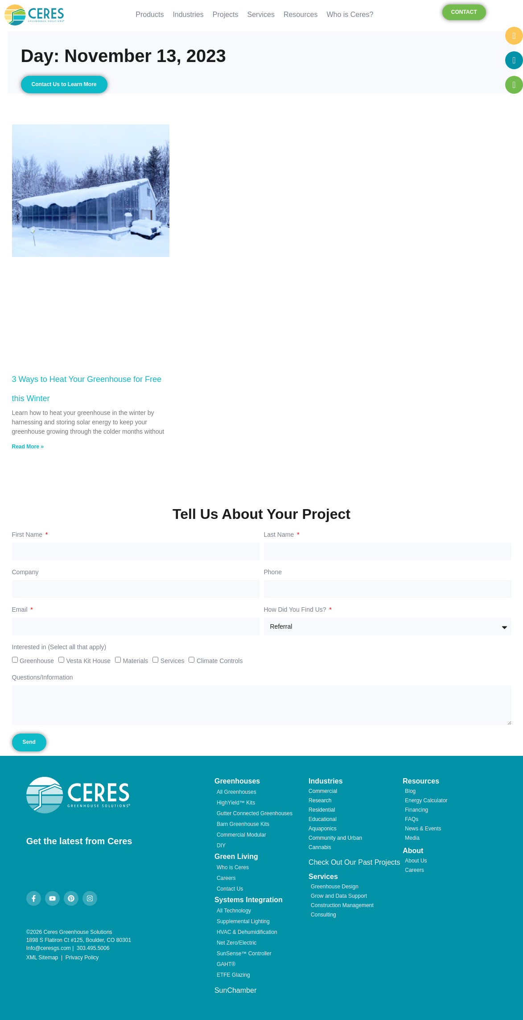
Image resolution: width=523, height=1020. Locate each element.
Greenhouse (37, 660)
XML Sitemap (42, 957)
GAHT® (226, 964)
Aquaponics (323, 828)
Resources (300, 14)
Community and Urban (335, 838)
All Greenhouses (236, 792)
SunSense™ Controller (244, 953)
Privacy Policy (82, 957)
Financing (416, 810)
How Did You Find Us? (296, 609)
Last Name (280, 534)
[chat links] (514, 109)
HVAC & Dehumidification (247, 932)
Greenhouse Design (334, 886)
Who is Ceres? (349, 14)
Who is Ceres (233, 867)
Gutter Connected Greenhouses (254, 813)
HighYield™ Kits (236, 803)
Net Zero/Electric (236, 943)
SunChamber (235, 990)
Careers (226, 878)
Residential (322, 810)
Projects (226, 14)
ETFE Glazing (233, 975)
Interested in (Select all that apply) (59, 647)
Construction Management (342, 905)
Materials (135, 660)
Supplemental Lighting (243, 921)
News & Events (423, 828)
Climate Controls (220, 660)
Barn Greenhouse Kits (243, 824)
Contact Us (230, 889)
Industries (188, 14)
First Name (28, 534)
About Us (416, 861)
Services (261, 14)
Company (25, 572)
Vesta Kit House (88, 660)
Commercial (323, 791)
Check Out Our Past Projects (354, 862)
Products (150, 14)
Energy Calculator (426, 800)
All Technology (234, 911)
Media (412, 838)
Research (320, 800)
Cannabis (320, 847)
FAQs (411, 819)
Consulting (323, 915)
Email (20, 609)
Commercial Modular (241, 835)
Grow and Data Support (339, 896)
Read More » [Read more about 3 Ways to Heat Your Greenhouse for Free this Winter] (28, 447)
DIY (221, 845)
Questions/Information (42, 677)
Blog (410, 791)
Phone (273, 572)
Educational (323, 819)
